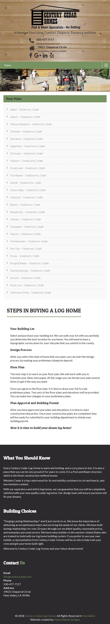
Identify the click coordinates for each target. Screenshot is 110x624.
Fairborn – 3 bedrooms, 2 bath (26, 161)
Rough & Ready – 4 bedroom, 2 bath (29, 263)
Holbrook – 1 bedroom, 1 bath (26, 197)
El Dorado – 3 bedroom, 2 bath (26, 153)
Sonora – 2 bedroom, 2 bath (25, 278)
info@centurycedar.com (48, 43)
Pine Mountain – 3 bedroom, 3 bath (29, 241)
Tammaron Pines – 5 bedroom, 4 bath (30, 292)
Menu (7, 65)
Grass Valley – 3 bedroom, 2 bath (28, 190)
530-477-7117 (45, 39)
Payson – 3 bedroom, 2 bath (25, 234)
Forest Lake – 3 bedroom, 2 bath (27, 168)
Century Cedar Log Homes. (41, 615)
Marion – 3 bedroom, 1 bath (25, 204)
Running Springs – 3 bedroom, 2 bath (30, 270)
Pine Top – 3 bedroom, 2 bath (26, 248)
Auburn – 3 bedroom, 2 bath (25, 117)
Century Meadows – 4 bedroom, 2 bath (31, 124)
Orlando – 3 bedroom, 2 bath (25, 219)
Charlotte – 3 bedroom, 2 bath (26, 131)
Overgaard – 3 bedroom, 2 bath (27, 226)
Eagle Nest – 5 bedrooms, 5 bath (27, 146)
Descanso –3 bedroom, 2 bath (26, 139)
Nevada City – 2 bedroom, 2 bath (27, 212)
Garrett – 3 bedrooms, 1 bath (25, 182)
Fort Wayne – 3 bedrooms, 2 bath (28, 175)
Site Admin (88, 615)
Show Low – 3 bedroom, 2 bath (27, 285)
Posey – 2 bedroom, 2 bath (24, 256)
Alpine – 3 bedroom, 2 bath (24, 109)
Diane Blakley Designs (67, 619)
